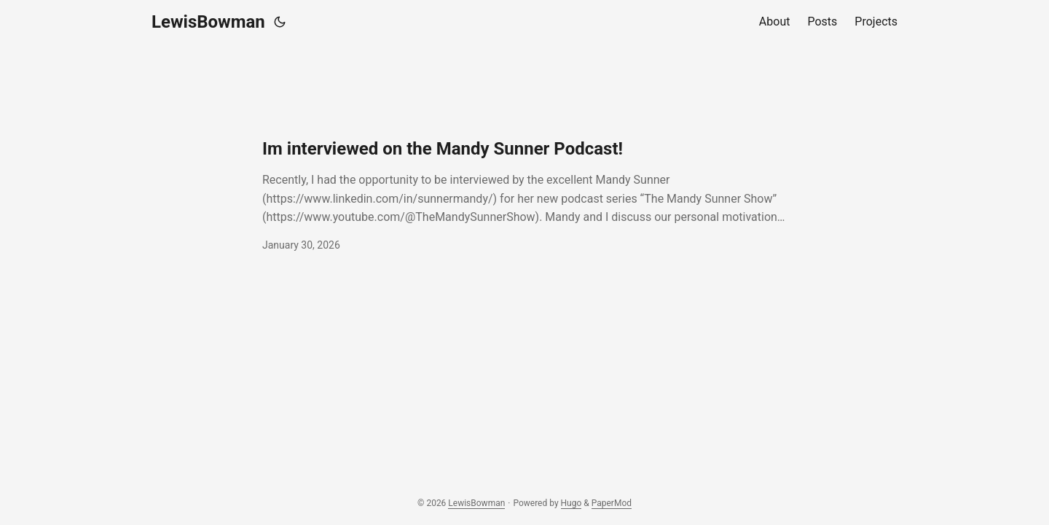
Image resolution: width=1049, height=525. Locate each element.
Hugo (571, 503)
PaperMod (612, 503)
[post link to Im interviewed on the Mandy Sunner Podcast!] (524, 195)
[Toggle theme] (279, 22)
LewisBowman (208, 22)
